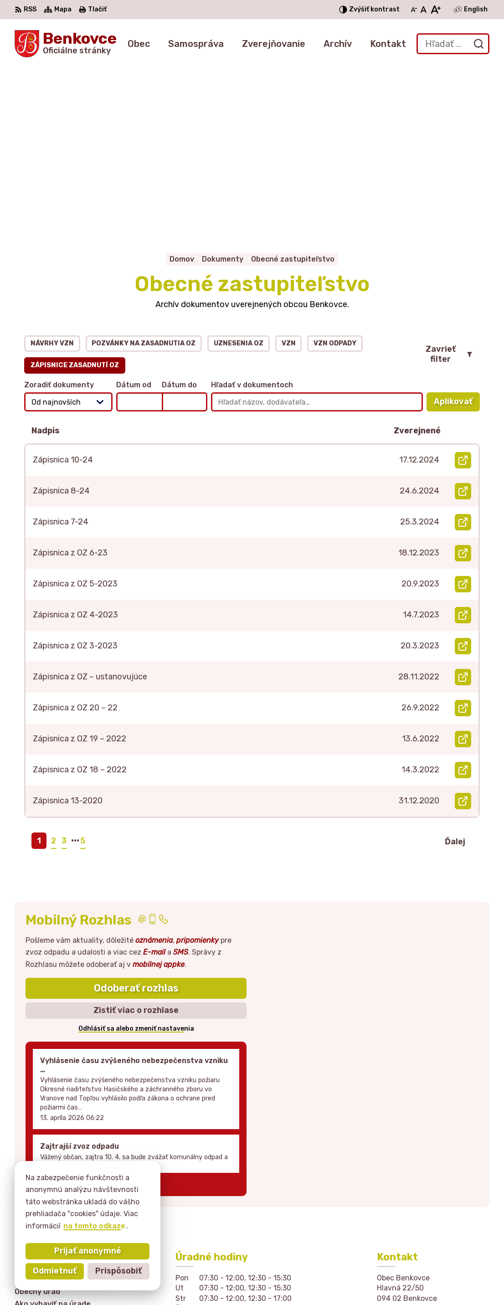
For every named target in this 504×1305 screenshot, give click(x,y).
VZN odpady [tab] (335, 177)
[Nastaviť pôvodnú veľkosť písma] (423, 9)
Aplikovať (457, 238)
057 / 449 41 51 (405, 1194)
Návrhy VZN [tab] (52, 177)
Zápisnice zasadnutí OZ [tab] (75, 199)
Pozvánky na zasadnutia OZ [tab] (143, 177)
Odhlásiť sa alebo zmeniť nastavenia (136, 862)
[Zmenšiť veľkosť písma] (414, 9)
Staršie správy (60, 1016)
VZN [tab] (289, 177)
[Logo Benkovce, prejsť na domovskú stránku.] (66, 43)
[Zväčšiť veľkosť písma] (435, 9)
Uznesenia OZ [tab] (238, 177)
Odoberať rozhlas (136, 822)
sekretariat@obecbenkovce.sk (433, 1204)
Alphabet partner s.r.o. (166, 1280)
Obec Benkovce (302, 1280)
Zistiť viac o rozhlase (136, 844)
